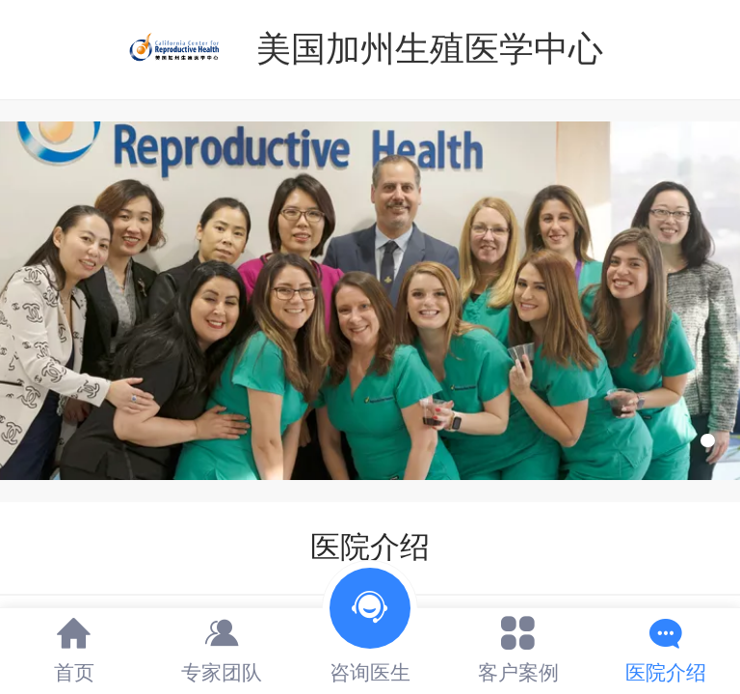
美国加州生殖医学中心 (429, 48)
